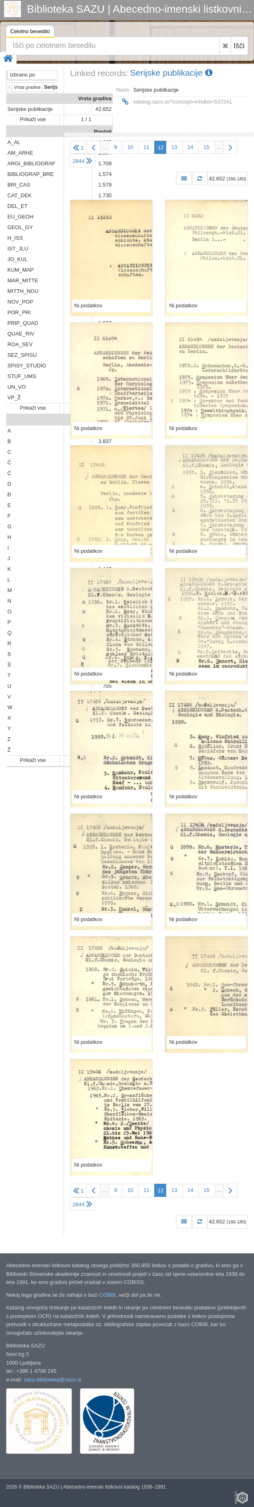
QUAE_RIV (20, 334)
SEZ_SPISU (22, 355)
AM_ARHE (20, 153)
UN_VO (16, 387)
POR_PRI (19, 312)
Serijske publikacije (30, 109)
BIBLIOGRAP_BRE (30, 174)
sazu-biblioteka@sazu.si (52, 1379)
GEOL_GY (20, 227)
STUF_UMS (21, 376)
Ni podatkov (88, 305)
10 (130, 147)
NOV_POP (20, 302)
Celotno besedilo (30, 32)
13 (174, 147)
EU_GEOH (20, 217)
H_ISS (15, 238)
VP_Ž (14, 397)
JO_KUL (17, 259)
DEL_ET (17, 206)
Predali (103, 131)
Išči (239, 46)
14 (190, 147)
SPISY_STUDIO (26, 366)
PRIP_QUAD (22, 323)
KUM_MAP (20, 270)
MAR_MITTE (22, 280)
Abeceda (100, 420)
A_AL (14, 142)
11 (146, 147)
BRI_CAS (18, 185)
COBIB (107, 1295)
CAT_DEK (19, 195)
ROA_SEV (19, 344)
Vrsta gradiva (95, 98)
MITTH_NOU (23, 291)
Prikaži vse (33, 119)
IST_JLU (17, 249)
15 (206, 147)
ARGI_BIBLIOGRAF (31, 163)
